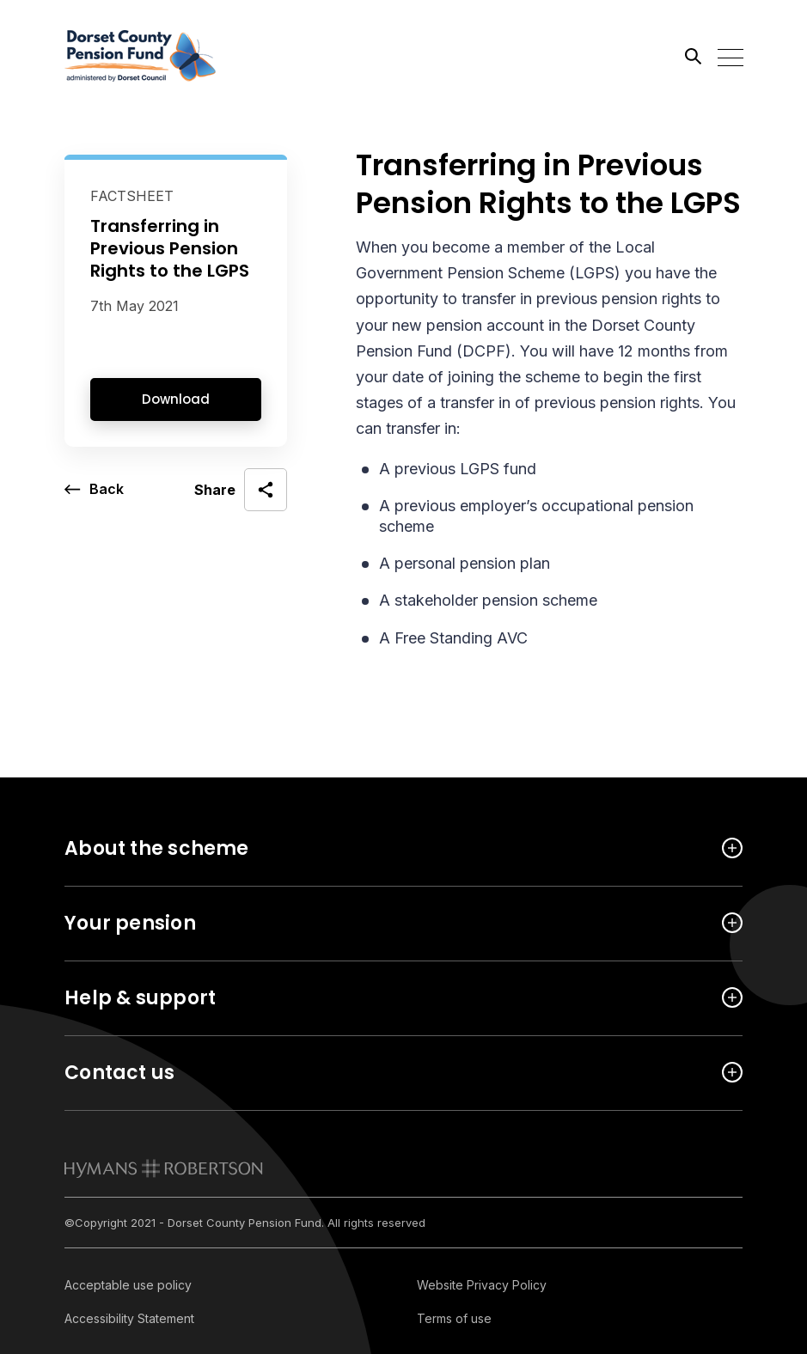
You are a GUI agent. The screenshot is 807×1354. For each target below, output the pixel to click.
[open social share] (240, 489)
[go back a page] (94, 490)
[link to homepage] (163, 1168)
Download (176, 399)
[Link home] (141, 56)
